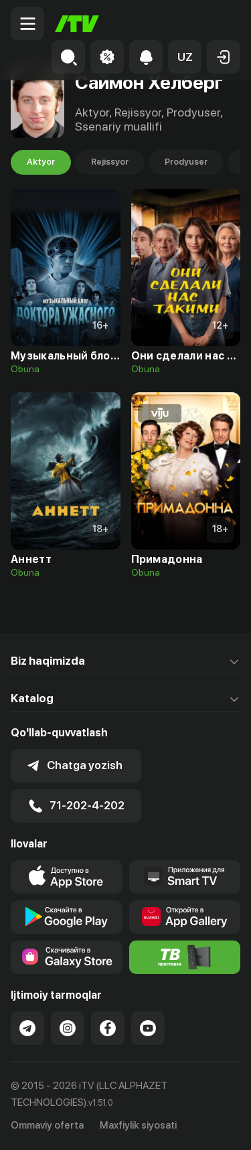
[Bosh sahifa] (77, 24)
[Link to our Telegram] (27, 1028)
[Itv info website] (185, 957)
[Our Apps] (185, 877)
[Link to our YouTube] (148, 1028)
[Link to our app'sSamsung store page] (66, 957)
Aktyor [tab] (41, 162)
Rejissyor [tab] (110, 162)
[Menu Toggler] (27, 23)
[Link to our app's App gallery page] (185, 917)
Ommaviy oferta (47, 1125)
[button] (184, 57)
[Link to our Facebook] (107, 1028)
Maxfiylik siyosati (138, 1125)
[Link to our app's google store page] (66, 917)
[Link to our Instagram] (67, 1028)
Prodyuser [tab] (186, 162)
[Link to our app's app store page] (66, 877)
